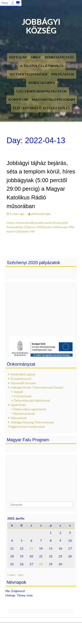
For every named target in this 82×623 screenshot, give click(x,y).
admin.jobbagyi (41, 214)
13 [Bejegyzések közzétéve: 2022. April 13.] (31, 548)
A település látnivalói (41, 66)
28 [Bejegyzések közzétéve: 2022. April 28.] (41, 564)
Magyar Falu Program (53, 99)
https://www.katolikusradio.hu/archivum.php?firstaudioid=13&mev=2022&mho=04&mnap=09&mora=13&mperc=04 (40, 227)
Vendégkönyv (41, 83)
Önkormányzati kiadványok (32, 400)
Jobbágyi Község (41, 26)
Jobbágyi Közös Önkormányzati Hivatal (36, 387)
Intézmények (22, 396)
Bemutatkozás (59, 57)
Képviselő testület (23, 383)
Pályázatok (63, 74)
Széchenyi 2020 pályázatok (41, 91)
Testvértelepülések (28, 74)
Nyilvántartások (24, 413)
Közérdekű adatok (22, 374)
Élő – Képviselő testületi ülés (41, 108)
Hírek (36, 57)
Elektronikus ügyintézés (30, 409)
